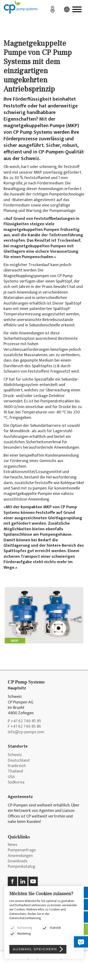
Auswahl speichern (35, 949)
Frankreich (17, 766)
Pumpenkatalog (21, 866)
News (12, 845)
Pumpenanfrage (22, 850)
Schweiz (15, 755)
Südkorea (16, 782)
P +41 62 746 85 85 (24, 721)
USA (11, 777)
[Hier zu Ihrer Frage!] (81, 942)
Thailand (15, 771)
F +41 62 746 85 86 (24, 726)
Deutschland (19, 760)
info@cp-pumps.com (26, 732)
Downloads (17, 861)
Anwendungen (20, 856)
